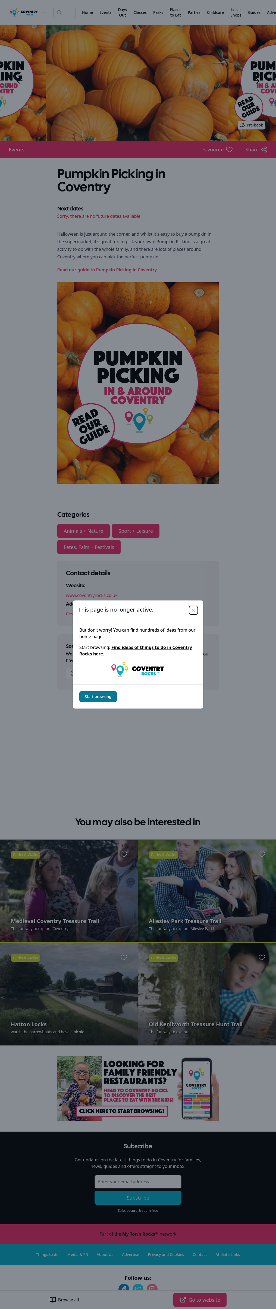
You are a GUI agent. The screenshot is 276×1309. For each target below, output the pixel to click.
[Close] (193, 610)
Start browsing (98, 696)
